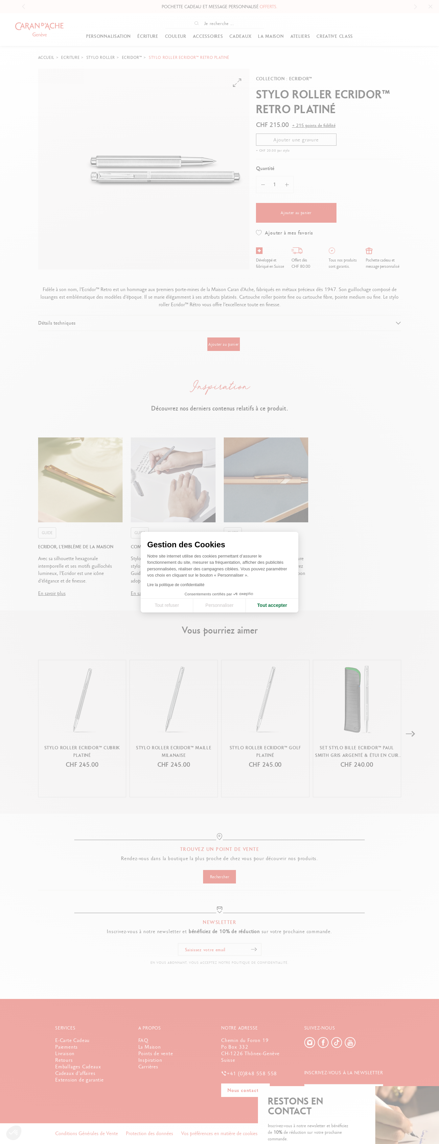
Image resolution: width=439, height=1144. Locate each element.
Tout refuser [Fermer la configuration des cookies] (167, 605)
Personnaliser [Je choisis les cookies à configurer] (219, 605)
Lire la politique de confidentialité (175, 585)
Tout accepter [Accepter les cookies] (272, 605)
